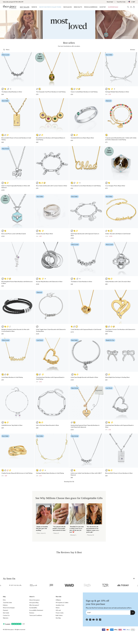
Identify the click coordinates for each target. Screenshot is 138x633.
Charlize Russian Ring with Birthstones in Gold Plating (16, 473)
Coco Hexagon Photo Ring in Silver (115, 185)
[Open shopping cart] (134, 7)
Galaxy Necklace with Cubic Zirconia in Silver (118, 281)
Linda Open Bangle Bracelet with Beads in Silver (84, 377)
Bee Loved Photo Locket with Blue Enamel (13, 233)
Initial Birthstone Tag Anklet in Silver (11, 425)
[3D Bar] (94, 519)
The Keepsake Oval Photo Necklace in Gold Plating (50, 92)
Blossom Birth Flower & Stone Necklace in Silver (119, 473)
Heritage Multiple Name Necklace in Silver (117, 92)
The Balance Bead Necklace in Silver (11, 92)
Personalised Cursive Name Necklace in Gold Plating (86, 185)
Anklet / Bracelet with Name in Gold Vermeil (117, 233)
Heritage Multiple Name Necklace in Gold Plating (50, 473)
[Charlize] (60, 519)
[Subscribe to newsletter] (132, 612)
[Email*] (108, 612)
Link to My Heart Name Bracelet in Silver (47, 425)
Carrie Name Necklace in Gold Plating (12, 377)
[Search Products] (128, 7)
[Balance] (77, 519)
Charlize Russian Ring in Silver (44, 233)
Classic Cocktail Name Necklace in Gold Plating (84, 92)
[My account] (131, 7)
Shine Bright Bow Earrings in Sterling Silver (117, 377)
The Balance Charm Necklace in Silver (81, 281)
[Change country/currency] (130, 2)
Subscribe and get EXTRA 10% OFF (13, 2)
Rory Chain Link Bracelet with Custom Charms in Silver (51, 185)
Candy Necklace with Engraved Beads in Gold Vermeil (86, 329)
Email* (89, 612)
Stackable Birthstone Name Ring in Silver (82, 138)
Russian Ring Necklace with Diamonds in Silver (49, 281)
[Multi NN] (44, 519)
